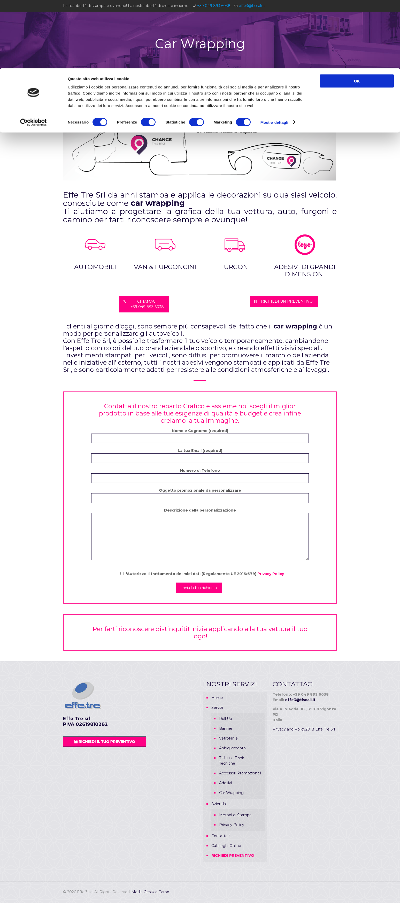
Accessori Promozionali (240, 773)
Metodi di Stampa (235, 815)
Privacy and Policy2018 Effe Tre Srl (304, 729)
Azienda (218, 804)
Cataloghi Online (226, 845)
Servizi (217, 707)
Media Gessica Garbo (150, 892)
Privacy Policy (270, 573)
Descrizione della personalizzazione (200, 534)
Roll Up (225, 718)
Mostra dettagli (274, 54)
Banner (225, 728)
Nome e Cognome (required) (200, 435)
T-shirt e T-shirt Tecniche (232, 761)
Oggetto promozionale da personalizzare (200, 495)
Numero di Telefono (200, 475)
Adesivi (225, 783)
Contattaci (220, 836)
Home (217, 697)
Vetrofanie (228, 738)
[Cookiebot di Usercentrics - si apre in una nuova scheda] (33, 54)
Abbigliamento (232, 748)
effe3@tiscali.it (300, 699)
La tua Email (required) (200, 455)
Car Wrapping (231, 792)
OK (357, 13)
